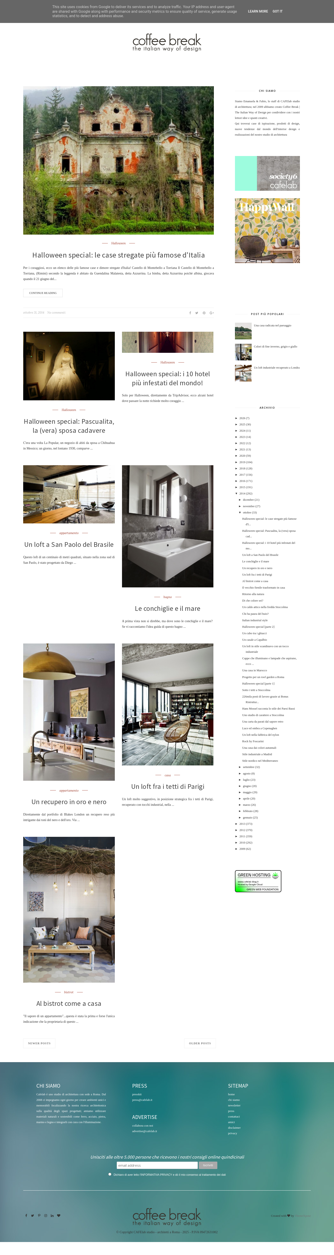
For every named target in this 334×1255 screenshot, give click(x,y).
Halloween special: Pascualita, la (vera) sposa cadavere (69, 431)
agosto (246, 773)
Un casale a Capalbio (254, 639)
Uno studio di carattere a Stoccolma (263, 715)
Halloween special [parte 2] (258, 626)
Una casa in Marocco (254, 670)
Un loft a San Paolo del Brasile (69, 560)
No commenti (56, 313)
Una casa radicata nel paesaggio (272, 325)
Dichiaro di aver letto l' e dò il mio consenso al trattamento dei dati (170, 1187)
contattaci (234, 1129)
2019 (242, 462)
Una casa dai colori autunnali (259, 747)
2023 (242, 437)
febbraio (248, 811)
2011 (242, 836)
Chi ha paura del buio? (255, 613)
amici (231, 1135)
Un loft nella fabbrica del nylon (260, 734)
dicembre (248, 499)
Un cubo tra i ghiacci (254, 633)
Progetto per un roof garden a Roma (263, 677)
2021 (242, 449)
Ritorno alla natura (253, 594)
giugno (247, 786)
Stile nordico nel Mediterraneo (260, 760)
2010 (242, 842)
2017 (242, 474)
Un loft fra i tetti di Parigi (167, 798)
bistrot (69, 1005)
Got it (278, 11)
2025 (242, 424)
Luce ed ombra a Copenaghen (259, 728)
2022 (242, 443)
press (231, 1124)
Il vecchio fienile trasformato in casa (263, 587)
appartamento (69, 544)
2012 (242, 830)
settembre (248, 767)
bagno (168, 608)
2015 (242, 487)
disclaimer (234, 1140)
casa (168, 787)
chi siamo (234, 1113)
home (231, 1107)
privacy (232, 1146)
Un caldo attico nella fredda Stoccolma (265, 607)
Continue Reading (43, 293)
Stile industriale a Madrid (257, 754)
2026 (242, 418)
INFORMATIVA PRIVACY (156, 1187)
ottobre (247, 512)
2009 (242, 848)
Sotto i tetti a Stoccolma (256, 690)
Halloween (118, 243)
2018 (242, 468)
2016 (242, 481)
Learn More (258, 11)
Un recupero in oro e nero (69, 813)
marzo (246, 804)
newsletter (234, 1118)
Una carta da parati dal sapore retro (262, 721)
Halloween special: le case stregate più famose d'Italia (118, 255)
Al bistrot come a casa (68, 1016)
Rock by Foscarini (252, 741)
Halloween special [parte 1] (258, 683)
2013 (242, 823)
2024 (242, 430)
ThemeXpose (303, 1228)
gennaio (247, 817)
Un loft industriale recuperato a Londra (277, 367)
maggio (247, 792)
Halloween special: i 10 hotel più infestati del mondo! (167, 379)
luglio (246, 779)
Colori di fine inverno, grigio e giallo (275, 346)
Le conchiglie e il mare (167, 619)
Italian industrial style (255, 620)
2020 (242, 455)
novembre (248, 506)
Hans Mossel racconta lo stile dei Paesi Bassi (268, 708)
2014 (242, 493)
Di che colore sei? (252, 600)
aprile (246, 798)
